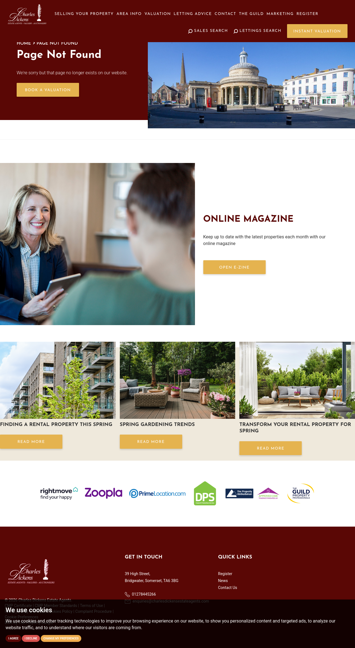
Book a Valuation (48, 90)
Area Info (129, 14)
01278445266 (140, 594)
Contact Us (227, 587)
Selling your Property (84, 14)
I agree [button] (13, 638)
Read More (31, 442)
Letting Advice (193, 14)
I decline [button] (31, 638)
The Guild (251, 14)
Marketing (280, 14)
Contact (225, 14)
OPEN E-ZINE (234, 268)
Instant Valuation (317, 31)
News (223, 580)
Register (307, 14)
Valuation (157, 14)
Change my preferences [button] (61, 638)
